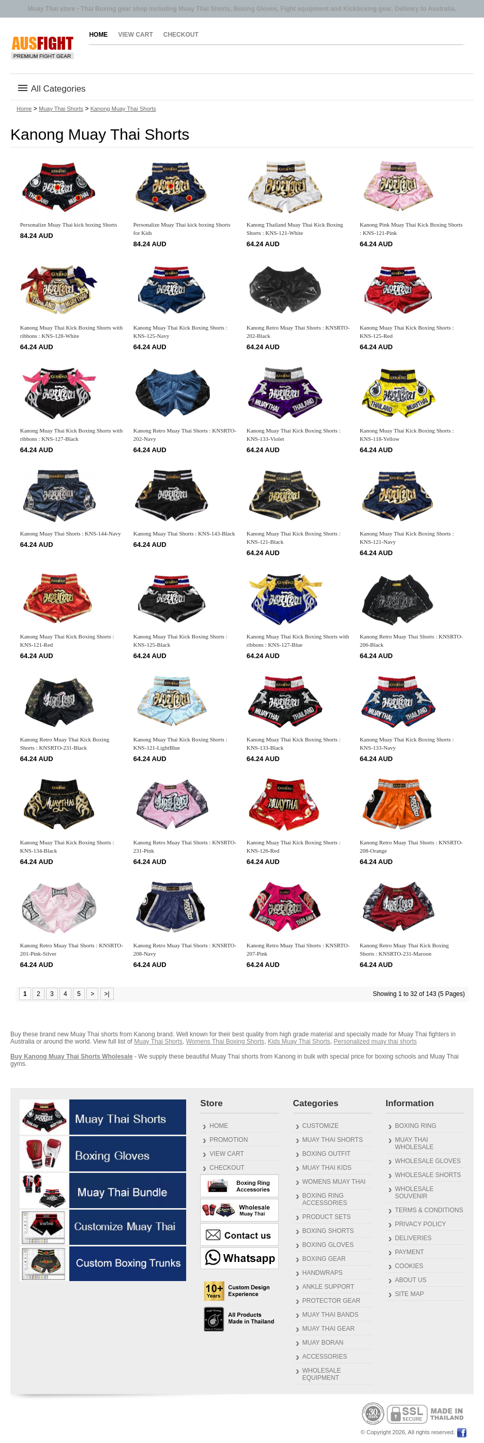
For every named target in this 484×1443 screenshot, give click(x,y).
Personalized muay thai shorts (375, 1041)
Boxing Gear (324, 1258)
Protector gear (331, 1300)
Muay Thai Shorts (61, 109)
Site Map (409, 1294)
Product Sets (327, 1217)
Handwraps (323, 1272)
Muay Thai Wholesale (414, 1143)
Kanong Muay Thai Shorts (123, 109)
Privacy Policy (420, 1224)
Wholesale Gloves (428, 1161)
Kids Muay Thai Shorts (299, 1041)
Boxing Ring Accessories (325, 1199)
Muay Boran (323, 1342)
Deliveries (413, 1238)
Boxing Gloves (328, 1244)
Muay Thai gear (329, 1328)
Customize (321, 1125)
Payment (409, 1252)
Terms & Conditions (429, 1210)
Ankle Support (328, 1286)
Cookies (409, 1266)
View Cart (135, 34)
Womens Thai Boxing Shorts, (226, 1041)
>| (107, 994)
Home (98, 34)
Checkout (181, 34)
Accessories (325, 1356)
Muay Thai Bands (331, 1314)
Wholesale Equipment (322, 1374)
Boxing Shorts (328, 1230)
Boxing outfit (327, 1153)
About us (411, 1280)
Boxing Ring (415, 1125)
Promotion (228, 1139)
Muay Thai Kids (327, 1167)
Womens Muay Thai (334, 1181)
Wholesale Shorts (428, 1175)
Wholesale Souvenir (414, 1192)
